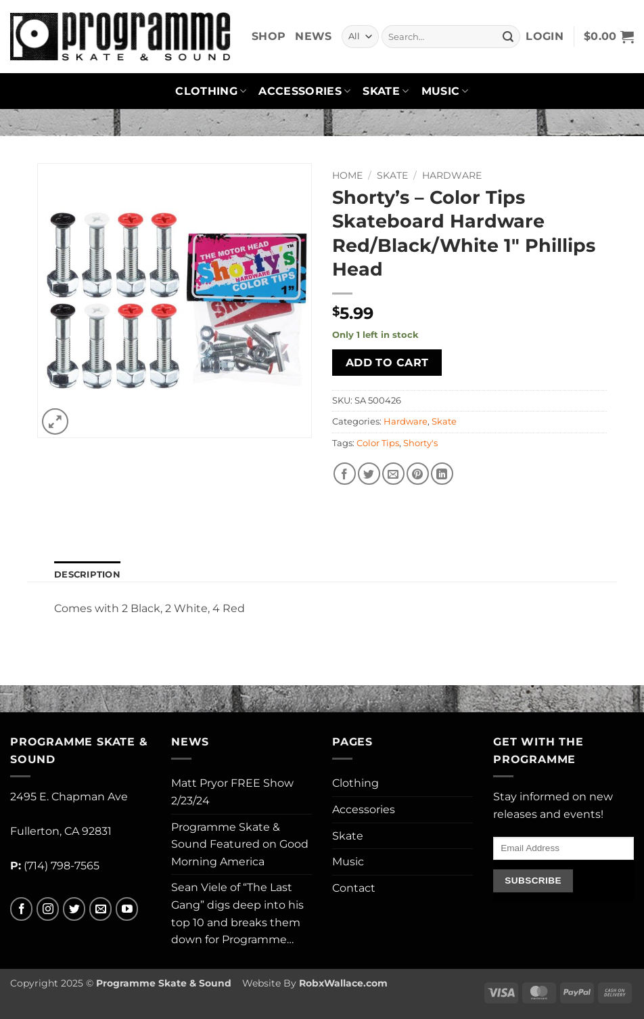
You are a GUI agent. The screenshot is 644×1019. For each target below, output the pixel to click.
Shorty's (420, 443)
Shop (268, 36)
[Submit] (508, 36)
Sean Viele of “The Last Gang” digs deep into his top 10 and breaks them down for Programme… (237, 913)
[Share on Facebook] (345, 473)
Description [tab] (87, 574)
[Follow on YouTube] (127, 909)
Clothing (210, 91)
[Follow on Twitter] (74, 909)
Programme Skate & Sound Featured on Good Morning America (239, 844)
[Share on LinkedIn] (442, 473)
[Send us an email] (100, 909)
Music (445, 91)
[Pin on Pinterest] (418, 473)
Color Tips (377, 443)
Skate (386, 91)
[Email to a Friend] (393, 473)
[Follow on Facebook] (21, 909)
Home (347, 175)
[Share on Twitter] (369, 473)
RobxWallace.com (343, 983)
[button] (545, 36)
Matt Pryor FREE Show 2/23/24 (232, 792)
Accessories (304, 91)
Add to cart (387, 362)
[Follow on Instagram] (48, 909)
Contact (353, 888)
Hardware (452, 175)
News (313, 36)
